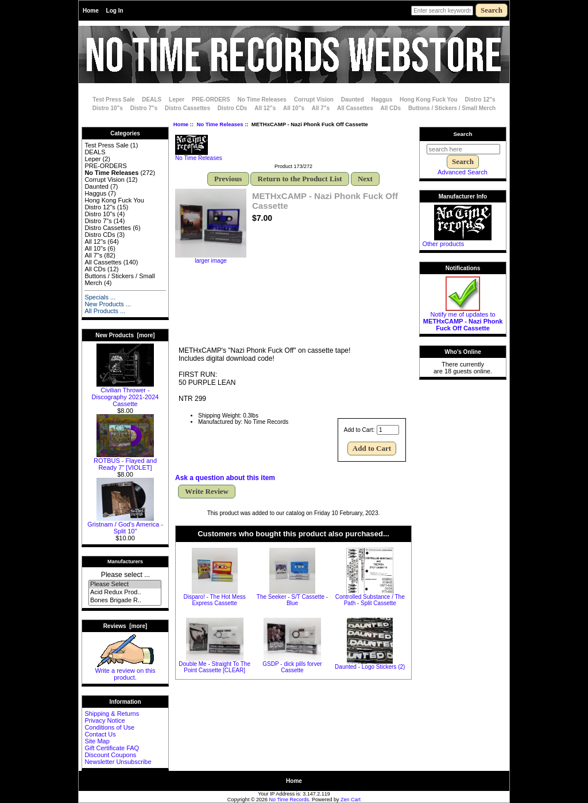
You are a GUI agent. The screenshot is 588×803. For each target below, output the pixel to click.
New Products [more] (124, 335)
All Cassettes (355, 108)
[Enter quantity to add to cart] (388, 430)
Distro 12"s (480, 99)
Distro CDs (232, 108)
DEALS (151, 99)
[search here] (463, 149)
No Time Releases (219, 124)
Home (91, 10)
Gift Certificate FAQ (111, 747)
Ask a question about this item (225, 478)
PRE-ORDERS (211, 99)
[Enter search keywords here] (442, 10)
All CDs (391, 108)
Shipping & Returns (111, 713)
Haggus (382, 99)
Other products (443, 243)
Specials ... (99, 297)
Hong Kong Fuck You (429, 99)
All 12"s (265, 108)
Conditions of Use (109, 727)
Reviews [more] (125, 626)
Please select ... (125, 575)
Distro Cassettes (187, 108)
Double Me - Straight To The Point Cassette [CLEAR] (214, 667)
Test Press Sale (113, 99)
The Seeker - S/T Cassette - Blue (292, 600)
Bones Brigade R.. (125, 601)
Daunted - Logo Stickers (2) (370, 667)
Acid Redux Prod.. (125, 592)
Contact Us (99, 734)
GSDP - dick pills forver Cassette (292, 667)
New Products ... (107, 304)
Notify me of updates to (463, 318)
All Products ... (104, 310)
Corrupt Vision (314, 99)
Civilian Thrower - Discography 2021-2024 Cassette (125, 394)
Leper (176, 99)
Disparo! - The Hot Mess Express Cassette (215, 600)
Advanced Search (463, 172)
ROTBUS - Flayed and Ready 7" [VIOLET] (125, 461)
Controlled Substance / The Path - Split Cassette (370, 600)
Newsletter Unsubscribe (117, 761)
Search (463, 134)
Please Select (125, 584)
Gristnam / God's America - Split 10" (125, 525)
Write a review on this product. (125, 671)
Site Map (96, 741)
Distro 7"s (144, 108)
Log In (114, 10)
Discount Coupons (110, 754)
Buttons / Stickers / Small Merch (452, 108)
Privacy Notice (104, 720)
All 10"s (293, 108)
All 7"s (321, 108)
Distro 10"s (107, 108)
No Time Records (289, 799)
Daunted (352, 99)
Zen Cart (351, 799)
